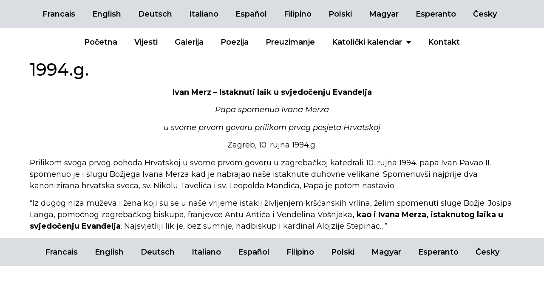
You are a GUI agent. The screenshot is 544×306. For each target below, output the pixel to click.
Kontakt (444, 42)
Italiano (203, 14)
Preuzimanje (290, 42)
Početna (100, 42)
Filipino (298, 14)
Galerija (189, 42)
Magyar (384, 14)
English (106, 14)
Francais (58, 14)
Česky (485, 14)
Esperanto (436, 14)
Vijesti (146, 42)
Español (251, 14)
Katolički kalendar (371, 42)
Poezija (235, 42)
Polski (340, 14)
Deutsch (155, 14)
